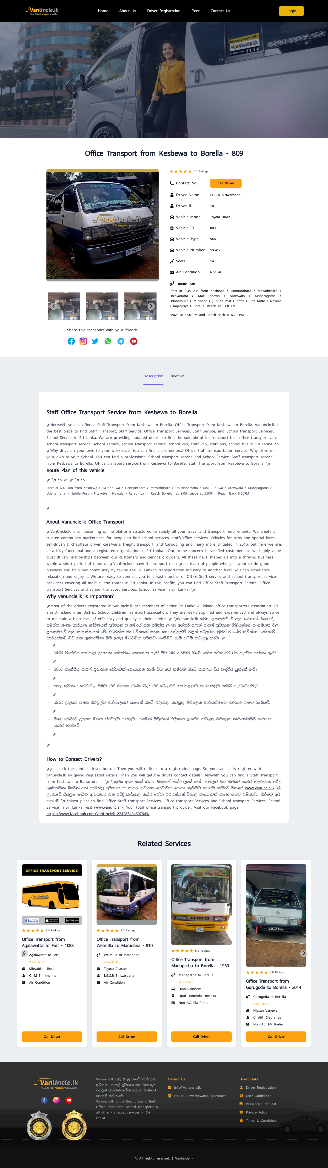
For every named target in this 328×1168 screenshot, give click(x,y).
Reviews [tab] (178, 376)
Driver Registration (163, 11)
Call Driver (225, 183)
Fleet (195, 11)
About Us (127, 11)
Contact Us (220, 11)
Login (291, 11)
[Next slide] (151, 306)
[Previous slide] (53, 306)
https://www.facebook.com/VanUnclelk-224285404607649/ (98, 813)
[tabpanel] (164, 607)
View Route (36, 962)
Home (103, 11)
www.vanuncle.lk (259, 788)
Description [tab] (153, 376)
